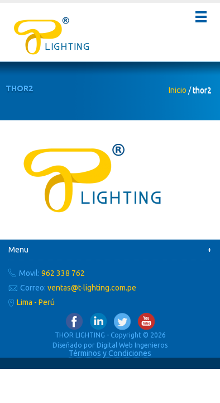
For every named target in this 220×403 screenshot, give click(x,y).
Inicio (177, 90)
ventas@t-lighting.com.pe (91, 287)
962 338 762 (63, 273)
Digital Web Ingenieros (132, 345)
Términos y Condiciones (110, 353)
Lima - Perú (36, 302)
